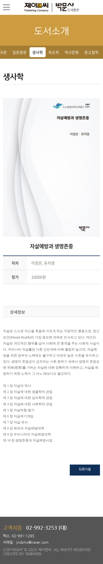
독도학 (53, 52)
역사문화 (72, 52)
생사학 (37, 52)
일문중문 (19, 52)
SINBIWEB (33, 554)
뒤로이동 (85, 469)
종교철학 (91, 52)
